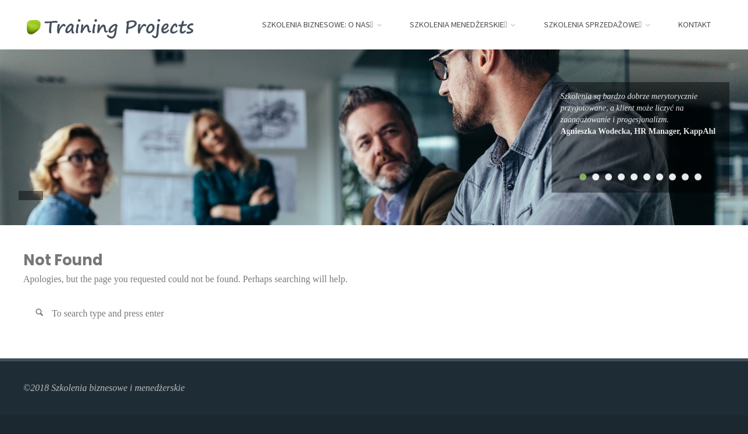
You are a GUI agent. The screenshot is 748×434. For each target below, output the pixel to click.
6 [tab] (646, 176)
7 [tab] (659, 176)
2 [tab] (595, 176)
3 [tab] (608, 176)
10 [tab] (698, 176)
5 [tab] (634, 176)
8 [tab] (672, 176)
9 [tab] (685, 176)
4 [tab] (621, 176)
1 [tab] (582, 176)
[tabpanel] (640, 114)
